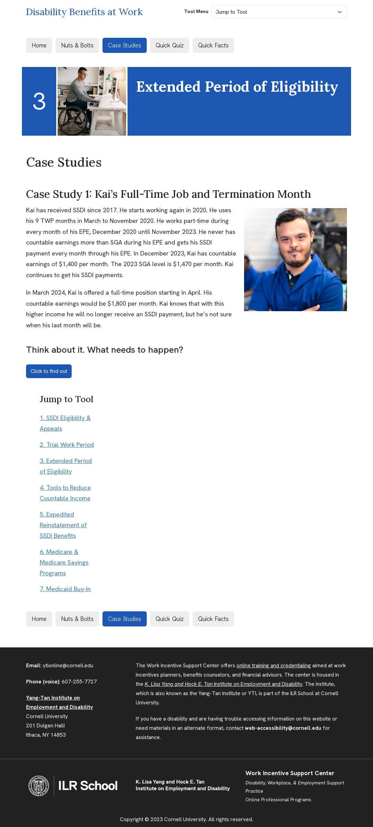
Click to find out (49, 371)
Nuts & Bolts (77, 45)
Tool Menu (196, 11)
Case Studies (124, 45)
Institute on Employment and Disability (223, 684)
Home (39, 45)
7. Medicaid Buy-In (65, 589)
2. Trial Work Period (67, 445)
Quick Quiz (170, 45)
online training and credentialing (274, 665)
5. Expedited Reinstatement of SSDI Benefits (63, 525)
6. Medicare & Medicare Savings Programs (64, 562)
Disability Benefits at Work (84, 12)
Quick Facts (213, 45)
